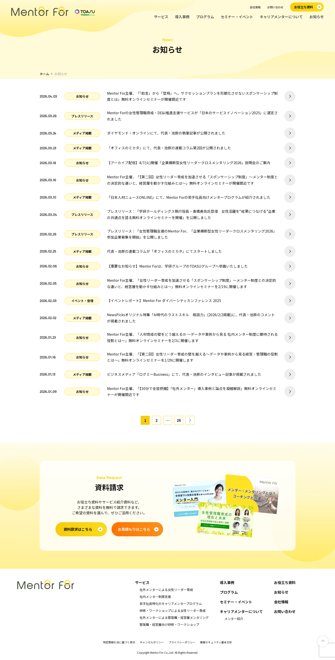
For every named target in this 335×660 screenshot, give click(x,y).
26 (179, 422)
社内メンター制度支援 (155, 598)
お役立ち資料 (285, 584)
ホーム (44, 73)
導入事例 (182, 16)
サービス (161, 16)
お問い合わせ (275, 7)
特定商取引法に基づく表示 (119, 643)
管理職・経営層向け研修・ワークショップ (169, 626)
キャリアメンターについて (281, 16)
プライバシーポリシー (182, 643)
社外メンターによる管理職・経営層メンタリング (174, 619)
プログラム (205, 16)
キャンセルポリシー (152, 643)
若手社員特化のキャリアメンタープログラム (171, 605)
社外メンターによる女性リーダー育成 (166, 591)
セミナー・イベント (237, 16)
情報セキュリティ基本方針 (216, 643)
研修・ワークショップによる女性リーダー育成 (173, 612)
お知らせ (316, 16)
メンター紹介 (233, 620)
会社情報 (255, 7)
